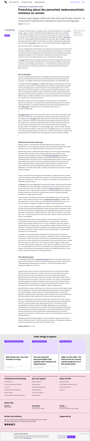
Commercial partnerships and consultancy (14, 395)
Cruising (22, 60)
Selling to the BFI (8, 392)
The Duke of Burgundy (53, 155)
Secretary (35, 84)
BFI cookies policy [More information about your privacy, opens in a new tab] (27, 438)
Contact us (62, 390)
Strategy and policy (64, 381)
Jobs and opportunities (65, 387)
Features (40, 6)
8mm (65, 43)
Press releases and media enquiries (68, 384)
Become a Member (75, 2)
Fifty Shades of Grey (24, 114)
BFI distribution (8, 381)
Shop (83, 2)
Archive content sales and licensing (12, 384)
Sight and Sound (33, 6)
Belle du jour (26, 107)
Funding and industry (39, 2)
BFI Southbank (36, 405)
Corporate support (36, 390)
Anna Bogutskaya (10, 29)
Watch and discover (14, 2)
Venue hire (7, 387)
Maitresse (23, 184)
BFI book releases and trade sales (12, 390)
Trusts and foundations (38, 392)
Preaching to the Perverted (52, 199)
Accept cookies (71, 436)
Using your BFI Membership (39, 387)
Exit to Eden (32, 43)
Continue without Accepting (84, 433)
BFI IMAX (62, 405)
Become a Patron (36, 384)
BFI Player (7, 405)
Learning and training (26, 2)
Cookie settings (62, 436)
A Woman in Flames (60, 188)
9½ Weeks (34, 118)
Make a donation (36, 395)
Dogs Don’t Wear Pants (43, 259)
